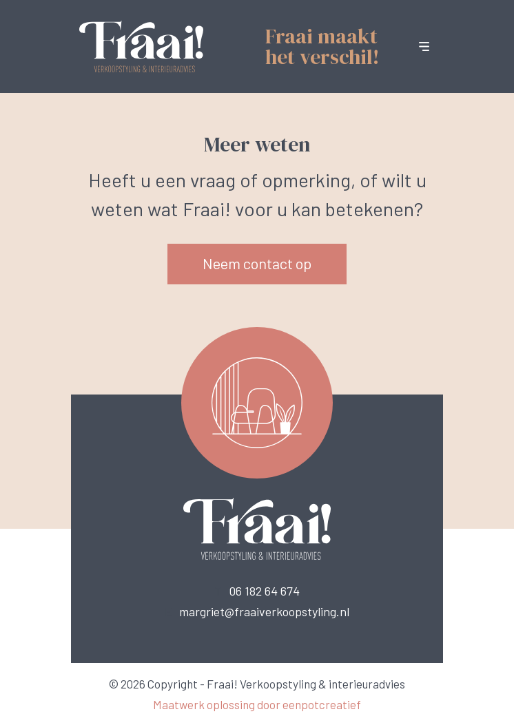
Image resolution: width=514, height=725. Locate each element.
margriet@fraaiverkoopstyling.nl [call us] (264, 611)
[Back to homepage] (141, 44)
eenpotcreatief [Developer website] (321, 704)
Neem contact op (257, 263)
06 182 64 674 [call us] (264, 590)
